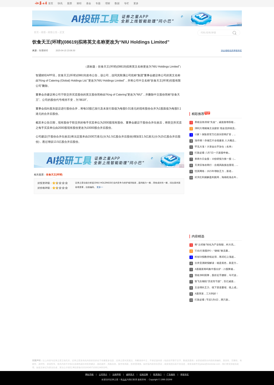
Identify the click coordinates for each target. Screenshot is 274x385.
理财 (107, 3)
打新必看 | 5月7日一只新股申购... (212, 152)
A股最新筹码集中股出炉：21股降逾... (215, 269)
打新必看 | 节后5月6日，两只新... (212, 299)
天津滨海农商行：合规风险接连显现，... (216, 165)
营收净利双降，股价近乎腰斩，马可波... (216, 275)
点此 (124, 379)
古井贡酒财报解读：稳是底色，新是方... (216, 263)
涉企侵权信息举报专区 (231, 50)
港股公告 (52, 32)
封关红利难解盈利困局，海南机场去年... (216, 177)
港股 (43, 32)
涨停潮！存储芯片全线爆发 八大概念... (215, 140)
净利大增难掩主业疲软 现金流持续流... (215, 128)
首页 (44, 3)
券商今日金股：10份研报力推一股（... (215, 159)
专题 (98, 3)
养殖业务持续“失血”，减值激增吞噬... (215, 122)
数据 (117, 3)
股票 (69, 3)
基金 (88, 3)
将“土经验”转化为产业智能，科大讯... (215, 244)
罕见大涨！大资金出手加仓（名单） (214, 146)
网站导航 (89, 374)
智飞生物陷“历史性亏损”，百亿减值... (215, 281)
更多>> (100, 187)
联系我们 (157, 374)
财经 (79, 3)
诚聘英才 (130, 374)
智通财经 (43, 50)
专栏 (126, 3)
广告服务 (171, 374)
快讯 (60, 3)
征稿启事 (144, 374)
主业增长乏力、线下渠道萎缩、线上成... (216, 287)
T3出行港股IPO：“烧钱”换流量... (212, 250)
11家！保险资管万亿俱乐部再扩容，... (215, 134)
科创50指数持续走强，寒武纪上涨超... (215, 257)
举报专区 (184, 374)
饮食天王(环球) (54, 174)
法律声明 (116, 374)
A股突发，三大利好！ (206, 293)
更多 (136, 3)
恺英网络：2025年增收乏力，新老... (214, 171)
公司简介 (103, 374)
